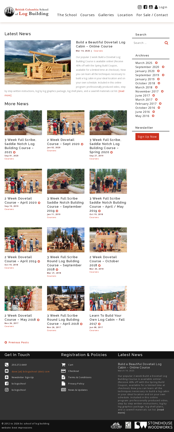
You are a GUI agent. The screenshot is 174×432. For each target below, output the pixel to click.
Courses (98, 50)
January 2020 (145, 71)
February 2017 (145, 104)
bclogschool (19, 383)
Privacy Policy (76, 383)
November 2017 (147, 91)
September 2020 (147, 67)
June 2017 (142, 95)
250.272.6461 (19, 364)
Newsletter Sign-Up (23, 377)
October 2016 (145, 108)
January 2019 (145, 79)
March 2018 (144, 87)
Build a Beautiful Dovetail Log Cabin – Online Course (140, 365)
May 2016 (142, 116)
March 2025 (144, 63)
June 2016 (142, 112)
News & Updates (78, 389)
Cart (70, 364)
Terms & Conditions (79, 377)
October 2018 (145, 83)
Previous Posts (17, 342)
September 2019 (147, 75)
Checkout (73, 371)
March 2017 (144, 99)
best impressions (22, 427)
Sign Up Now (147, 137)
